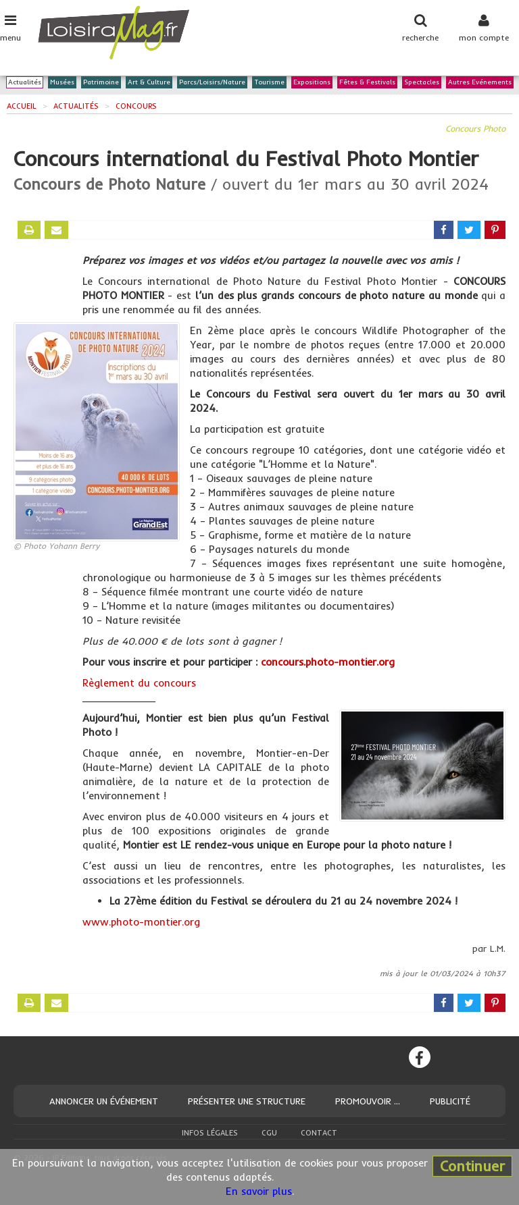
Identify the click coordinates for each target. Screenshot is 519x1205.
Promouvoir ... (367, 1101)
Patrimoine (101, 82)
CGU (269, 1132)
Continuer (472, 1166)
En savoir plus (259, 1191)
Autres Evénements (480, 82)
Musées (62, 82)
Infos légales (210, 1132)
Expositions (311, 82)
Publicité (450, 1101)
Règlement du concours (139, 682)
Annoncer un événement (103, 1101)
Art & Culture (149, 82)
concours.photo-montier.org (328, 661)
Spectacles (421, 82)
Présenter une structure (246, 1101)
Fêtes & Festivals (367, 82)
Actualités (24, 82)
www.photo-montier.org (141, 921)
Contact (319, 1132)
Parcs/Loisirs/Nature (212, 82)
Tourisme (269, 82)
